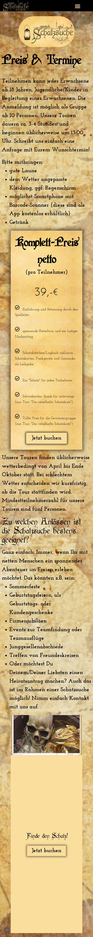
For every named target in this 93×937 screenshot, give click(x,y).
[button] (77, 6)
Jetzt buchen (46, 438)
